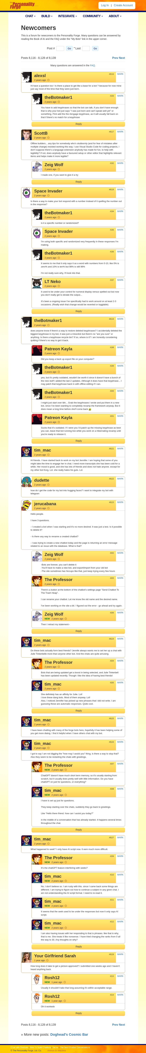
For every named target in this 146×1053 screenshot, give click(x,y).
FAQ (92, 65)
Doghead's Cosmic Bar (69, 1034)
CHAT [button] (30, 16)
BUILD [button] (46, 16)
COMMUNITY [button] (93, 16)
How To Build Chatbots (40, 1047)
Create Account (123, 5)
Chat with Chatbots (19, 1047)
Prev (115, 57)
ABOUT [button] (115, 16)
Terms (55, 1047)
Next (122, 57)
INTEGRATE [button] (67, 16)
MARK (120, 74)
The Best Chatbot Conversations (75, 1047)
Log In (105, 5)
